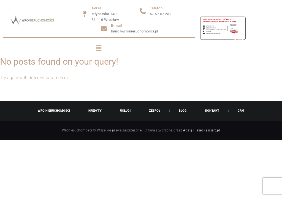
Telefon (156, 8)
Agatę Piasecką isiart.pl (201, 130)
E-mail (116, 25)
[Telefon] (143, 11)
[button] (99, 48)
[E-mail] (104, 29)
